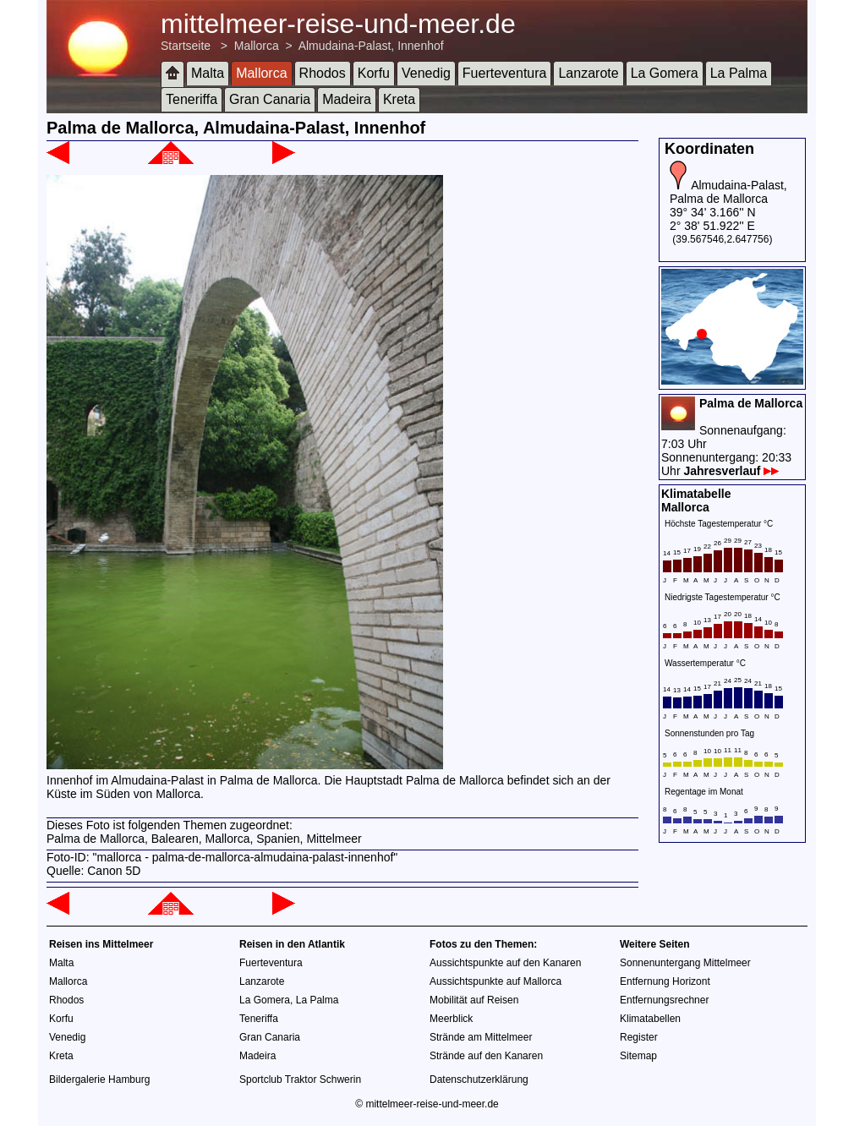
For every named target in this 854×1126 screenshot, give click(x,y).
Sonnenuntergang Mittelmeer (685, 963)
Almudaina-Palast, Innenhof (371, 45)
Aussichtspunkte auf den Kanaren (505, 963)
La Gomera (664, 73)
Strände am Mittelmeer (481, 1037)
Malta (207, 73)
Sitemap (638, 1056)
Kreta (399, 99)
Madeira (346, 99)
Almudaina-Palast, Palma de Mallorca (728, 191)
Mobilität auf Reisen (474, 1000)
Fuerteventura (505, 73)
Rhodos (322, 73)
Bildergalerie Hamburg (99, 1079)
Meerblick (451, 1019)
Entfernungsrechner (664, 1000)
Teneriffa (191, 99)
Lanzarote (588, 73)
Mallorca (256, 45)
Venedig (426, 73)
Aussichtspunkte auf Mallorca (495, 981)
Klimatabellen (650, 1019)
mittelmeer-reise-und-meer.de (338, 23)
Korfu (374, 73)
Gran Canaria (269, 99)
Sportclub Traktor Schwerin (300, 1079)
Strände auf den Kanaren (486, 1056)
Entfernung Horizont (665, 981)
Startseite (186, 45)
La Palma (739, 73)
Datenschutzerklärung (479, 1079)
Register (639, 1037)
